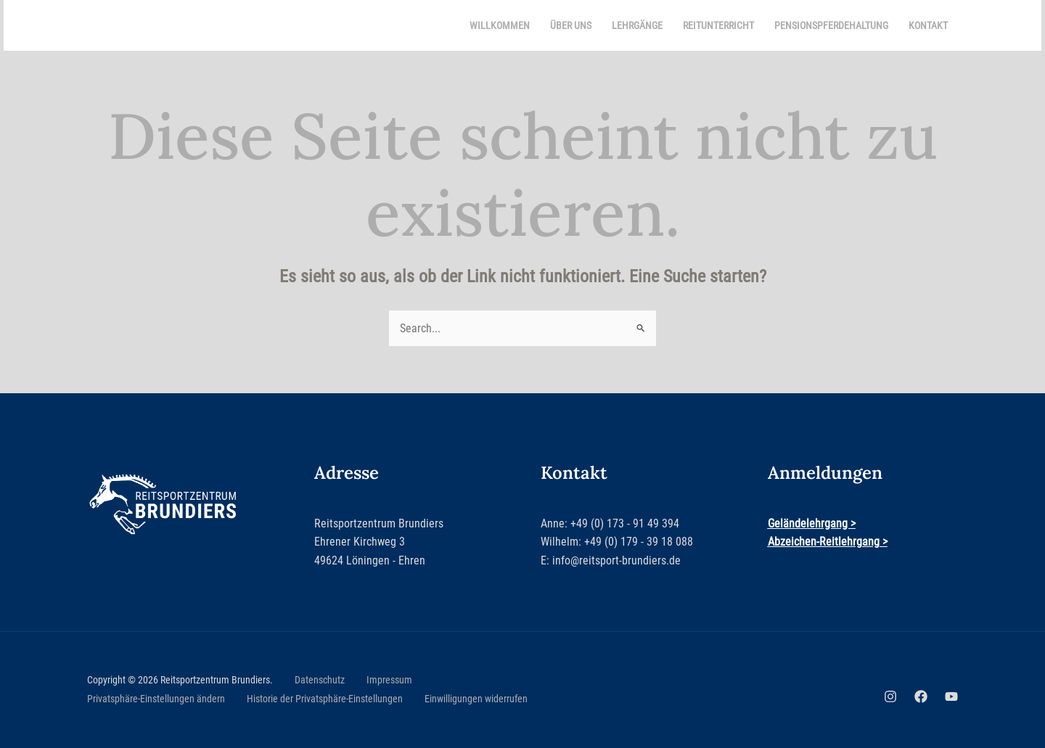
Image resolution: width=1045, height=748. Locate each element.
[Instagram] (890, 696)
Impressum (389, 680)
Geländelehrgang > (812, 523)
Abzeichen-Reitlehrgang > (828, 541)
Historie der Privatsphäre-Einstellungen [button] (325, 698)
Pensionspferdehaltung (831, 25)
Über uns (570, 25)
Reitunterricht (718, 25)
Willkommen (500, 25)
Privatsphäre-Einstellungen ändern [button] (156, 698)
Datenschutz (320, 680)
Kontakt (928, 25)
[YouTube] (951, 696)
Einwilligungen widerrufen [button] (476, 698)
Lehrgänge (637, 25)
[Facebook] (920, 696)
